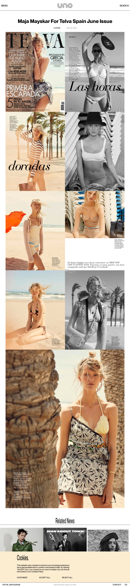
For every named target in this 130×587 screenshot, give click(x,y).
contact (117, 585)
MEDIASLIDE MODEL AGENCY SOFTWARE (65, 584)
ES (126, 585)
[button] (22, 578)
